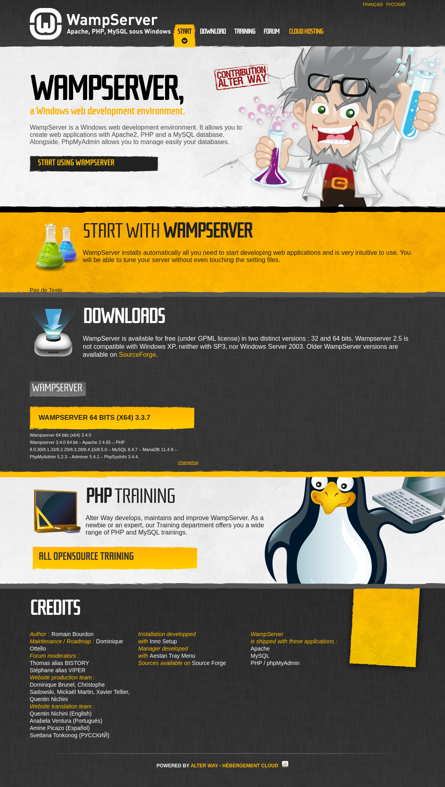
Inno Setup (163, 641)
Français (373, 4)
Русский (395, 4)
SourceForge (137, 354)
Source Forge (208, 663)
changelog (188, 462)
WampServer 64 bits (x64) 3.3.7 (94, 417)
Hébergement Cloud (250, 766)
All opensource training (86, 556)
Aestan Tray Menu (173, 656)
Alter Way (204, 766)
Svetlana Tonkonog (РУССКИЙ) (69, 735)
